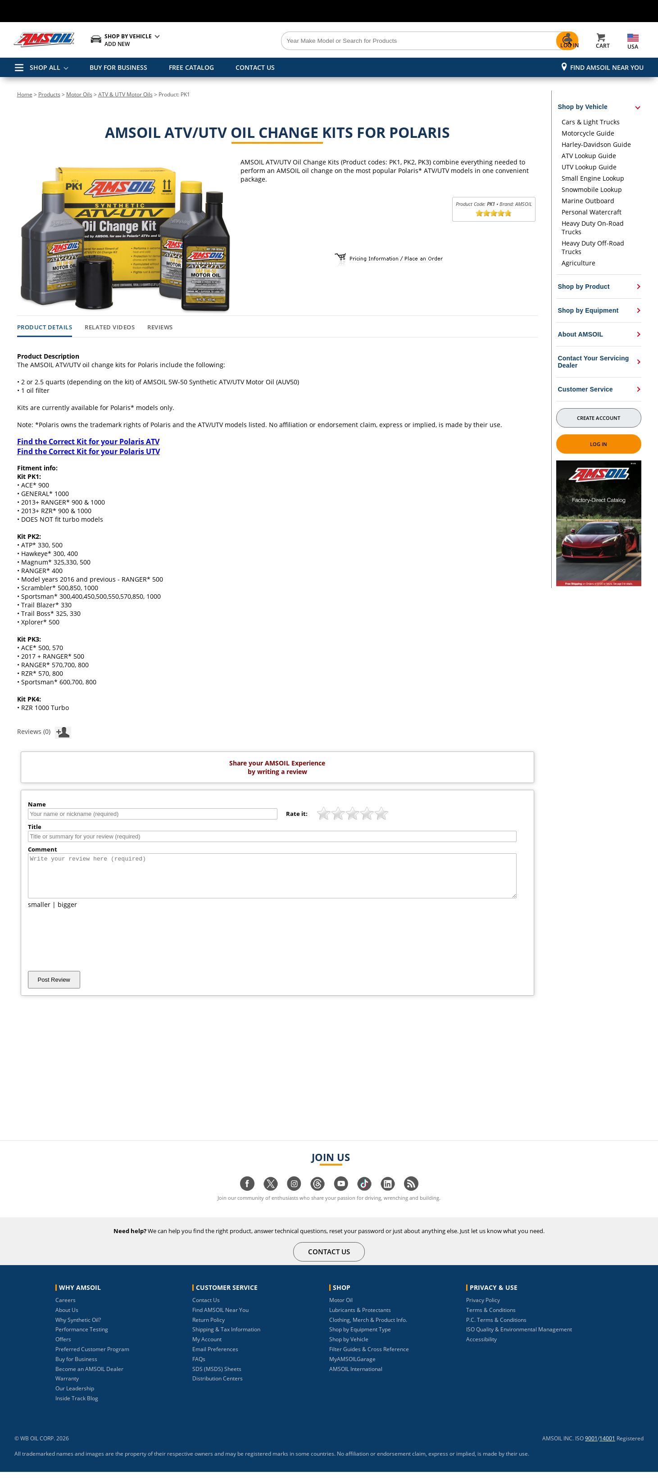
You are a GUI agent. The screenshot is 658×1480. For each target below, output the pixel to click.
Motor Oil (341, 1308)
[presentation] (96, 947)
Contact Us (206, 1308)
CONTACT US (255, 67)
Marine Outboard (588, 200)
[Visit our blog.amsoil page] (411, 1196)
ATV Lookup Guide (589, 155)
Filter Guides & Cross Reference (369, 1357)
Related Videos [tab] (110, 327)
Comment (42, 849)
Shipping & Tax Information (226, 1337)
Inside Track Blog (76, 1406)
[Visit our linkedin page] (388, 1196)
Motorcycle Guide (588, 133)
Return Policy (208, 1328)
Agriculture (578, 263)
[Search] (379, 41)
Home (24, 94)
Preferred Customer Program (92, 1357)
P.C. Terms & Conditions (496, 1328)
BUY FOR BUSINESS (118, 67)
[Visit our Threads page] (317, 1196)
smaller (39, 912)
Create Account (598, 417)
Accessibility (481, 1347)
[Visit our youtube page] (341, 1196)
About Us (66, 1318)
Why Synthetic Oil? (78, 1328)
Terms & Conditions (491, 1318)
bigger (67, 912)
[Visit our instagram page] (294, 1196)
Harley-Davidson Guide (596, 144)
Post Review (54, 987)
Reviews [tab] (160, 327)
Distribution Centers (217, 1386)
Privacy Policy (483, 1308)
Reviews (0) (44, 731)
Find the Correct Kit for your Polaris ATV (88, 441)
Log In (599, 444)
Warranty (67, 1386)
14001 (607, 1446)
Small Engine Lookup (593, 178)
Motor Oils (79, 94)
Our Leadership (74, 1396)
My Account (207, 1347)
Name (37, 804)
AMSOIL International (355, 1377)
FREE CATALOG (191, 67)
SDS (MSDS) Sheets (216, 1377)
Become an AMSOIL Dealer (89, 1377)
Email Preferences (215, 1357)
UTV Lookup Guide (589, 167)
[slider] (494, 213)
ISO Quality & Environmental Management (519, 1337)
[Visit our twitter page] (270, 1196)
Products (49, 94)
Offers (63, 1347)
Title (34, 827)
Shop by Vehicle (348, 1347)
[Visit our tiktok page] (364, 1196)
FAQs (198, 1367)
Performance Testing (81, 1337)
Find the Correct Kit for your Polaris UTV (88, 451)
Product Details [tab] (45, 327)
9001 (591, 1446)
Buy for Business (76, 1367)
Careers (65, 1308)
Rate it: (297, 814)
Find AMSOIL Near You (607, 67)
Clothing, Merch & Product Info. (368, 1328)
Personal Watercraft (592, 212)
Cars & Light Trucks (591, 122)
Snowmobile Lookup (592, 189)
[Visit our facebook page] (247, 1196)
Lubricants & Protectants (360, 1318)
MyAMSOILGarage (352, 1367)
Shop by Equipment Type (360, 1337)
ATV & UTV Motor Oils (125, 94)
